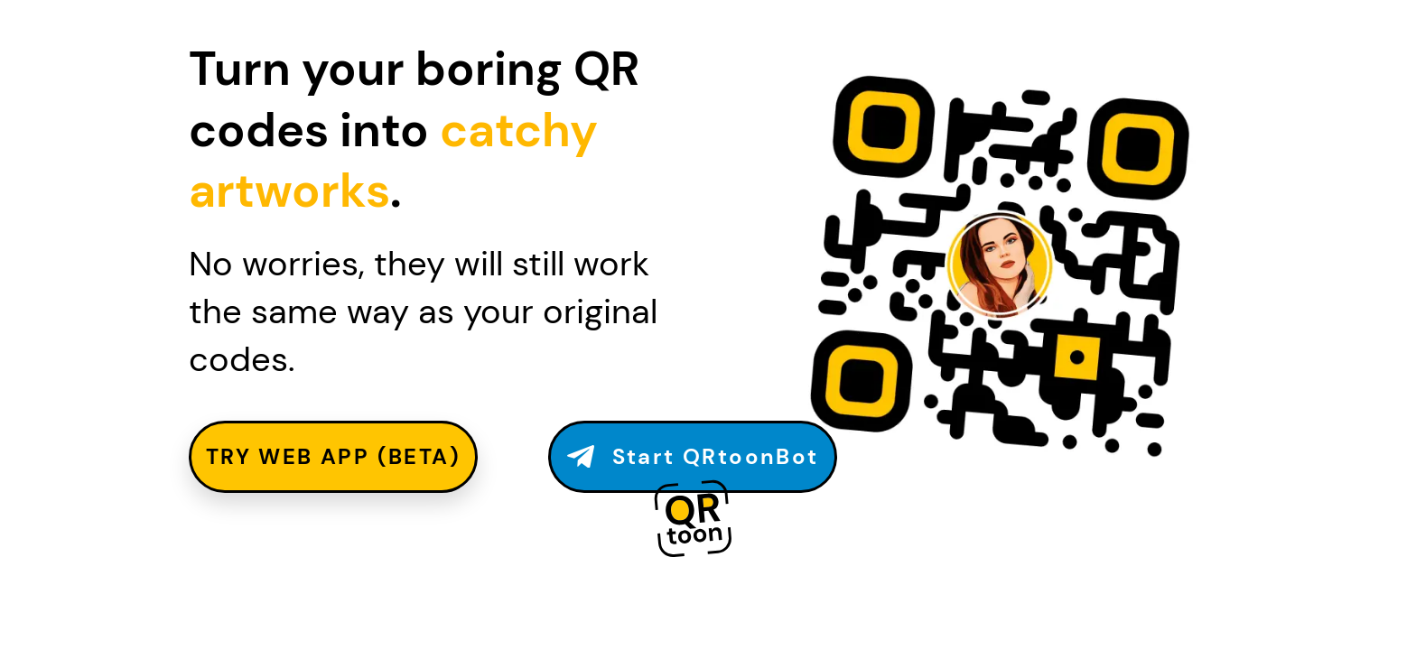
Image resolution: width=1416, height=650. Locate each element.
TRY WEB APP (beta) (333, 456)
